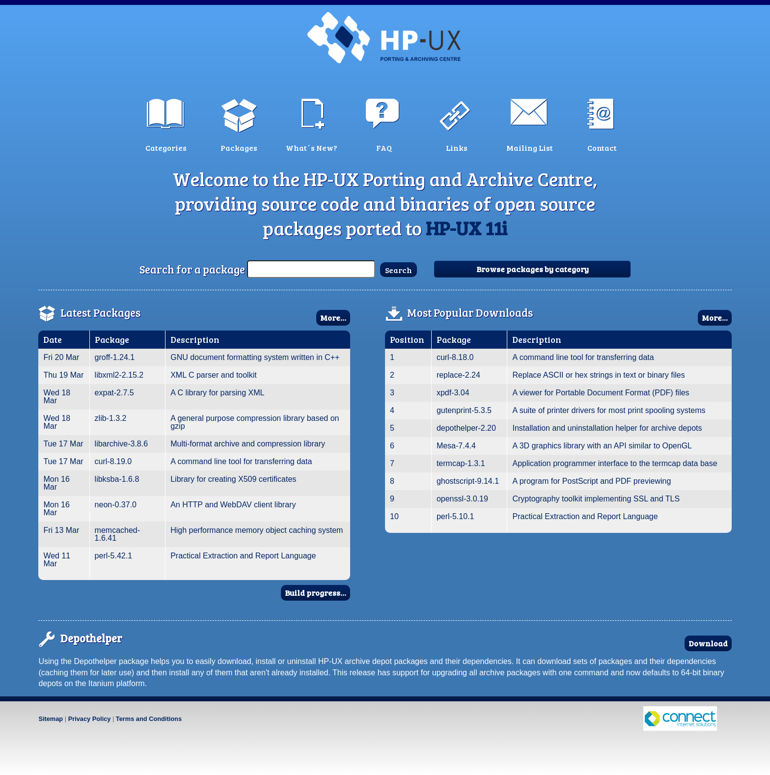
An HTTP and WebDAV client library (233, 504)
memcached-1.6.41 (117, 534)
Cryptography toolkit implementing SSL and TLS (596, 499)
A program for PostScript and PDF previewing (591, 481)
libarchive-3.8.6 (121, 444)
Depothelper (91, 638)
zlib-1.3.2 (111, 418)
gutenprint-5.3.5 (464, 410)
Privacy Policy (89, 718)
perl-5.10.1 (455, 516)
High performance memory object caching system (256, 530)
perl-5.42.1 (114, 556)
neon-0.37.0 (116, 504)
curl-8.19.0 (113, 461)
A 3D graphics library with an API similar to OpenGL (602, 446)
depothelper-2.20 (466, 428)
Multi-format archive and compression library (247, 444)
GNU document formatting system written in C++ (254, 357)
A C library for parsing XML (217, 392)
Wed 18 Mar (56, 396)
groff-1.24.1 (115, 357)
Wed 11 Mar (56, 560)
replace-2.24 (458, 375)
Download (708, 643)
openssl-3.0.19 (462, 499)
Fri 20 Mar (61, 357)
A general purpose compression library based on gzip (254, 422)
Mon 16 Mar (56, 483)
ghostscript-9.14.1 (468, 481)
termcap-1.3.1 (461, 463)
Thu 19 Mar (63, 375)
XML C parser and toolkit (213, 375)
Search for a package (192, 269)
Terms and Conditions (149, 718)
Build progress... (315, 592)
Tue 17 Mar (63, 444)
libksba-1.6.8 (117, 479)
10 (394, 516)
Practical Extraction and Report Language (243, 556)
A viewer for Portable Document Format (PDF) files (600, 392)
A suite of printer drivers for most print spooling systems (608, 410)
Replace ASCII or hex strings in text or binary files (598, 375)
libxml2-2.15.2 (119, 375)
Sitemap (50, 718)
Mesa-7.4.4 (456, 446)
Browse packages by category (532, 269)
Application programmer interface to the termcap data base (614, 463)
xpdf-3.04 (453, 392)
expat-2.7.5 (114, 392)
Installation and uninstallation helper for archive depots (607, 428)
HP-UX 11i (466, 228)
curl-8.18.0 (455, 357)
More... (333, 317)
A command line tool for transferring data (241, 461)
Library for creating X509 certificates (233, 479)
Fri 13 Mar (61, 530)
